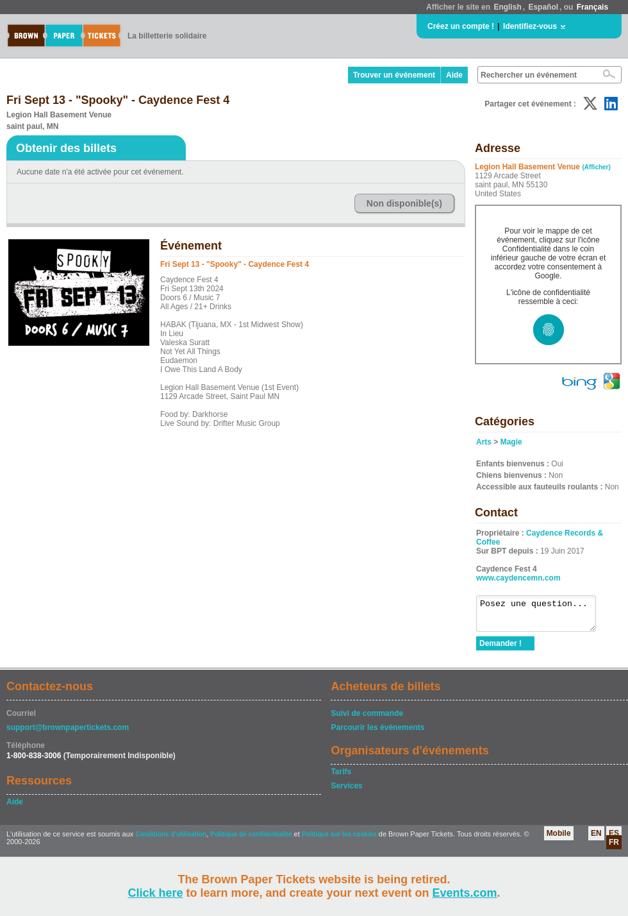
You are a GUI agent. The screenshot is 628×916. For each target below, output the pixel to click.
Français (592, 7)
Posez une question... (542, 616)
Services (346, 791)
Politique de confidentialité (251, 840)
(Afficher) (596, 167)
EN (596, 839)
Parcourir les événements (377, 733)
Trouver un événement (394, 75)
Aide (454, 75)
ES (614, 839)
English (507, 7)
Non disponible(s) (404, 203)
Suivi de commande (367, 719)
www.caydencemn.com (518, 577)
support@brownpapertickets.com (67, 733)
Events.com (465, 892)
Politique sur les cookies (340, 840)
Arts (484, 441)
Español (543, 7)
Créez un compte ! (460, 26)
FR (614, 848)
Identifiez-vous (530, 26)
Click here (155, 892)
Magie (511, 441)
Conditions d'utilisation (170, 840)
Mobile (559, 839)
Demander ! (500, 649)
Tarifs (341, 777)
